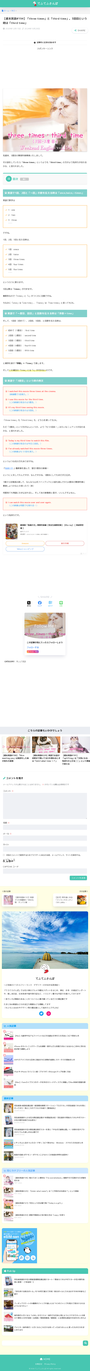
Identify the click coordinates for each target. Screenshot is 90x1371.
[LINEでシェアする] (61, 604)
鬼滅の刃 (9, 468)
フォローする (33, 647)
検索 (85, 1343)
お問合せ (38, 1364)
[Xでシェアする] (29, 604)
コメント (8, 791)
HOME (45, 1359)
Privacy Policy (50, 1364)
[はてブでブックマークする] (50, 604)
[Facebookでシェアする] (40, 604)
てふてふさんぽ (45, 3)
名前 (6, 822)
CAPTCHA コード (11, 866)
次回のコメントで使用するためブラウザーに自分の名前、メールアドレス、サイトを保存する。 (44, 855)
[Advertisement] (45, 69)
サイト (6, 844)
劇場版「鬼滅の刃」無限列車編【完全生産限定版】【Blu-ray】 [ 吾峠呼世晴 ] (52, 526)
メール (7, 833)
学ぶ (18, 661)
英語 (24, 661)
